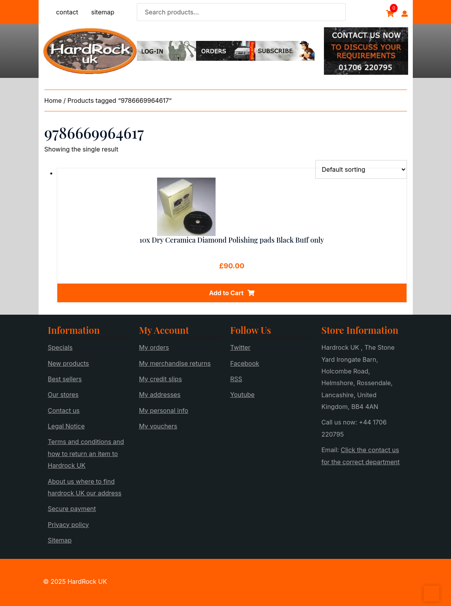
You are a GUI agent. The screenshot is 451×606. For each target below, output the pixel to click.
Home (53, 100)
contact (67, 12)
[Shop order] (361, 169)
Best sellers (65, 379)
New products (68, 363)
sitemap (103, 12)
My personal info (163, 410)
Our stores (63, 394)
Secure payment (72, 509)
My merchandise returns (175, 363)
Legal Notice (66, 426)
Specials (60, 347)
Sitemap (60, 540)
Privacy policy (68, 524)
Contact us (64, 410)
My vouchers (158, 426)
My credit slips (160, 379)
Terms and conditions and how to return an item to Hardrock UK (86, 453)
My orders (154, 347)
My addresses (159, 394)
